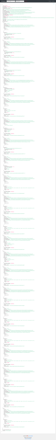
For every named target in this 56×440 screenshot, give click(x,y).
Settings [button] (50, 1)
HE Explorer (3, 1)
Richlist (53, 1)
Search (26, 1)
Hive (25, 438)
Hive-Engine (29, 438)
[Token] (20, 1)
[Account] (11, 1)
